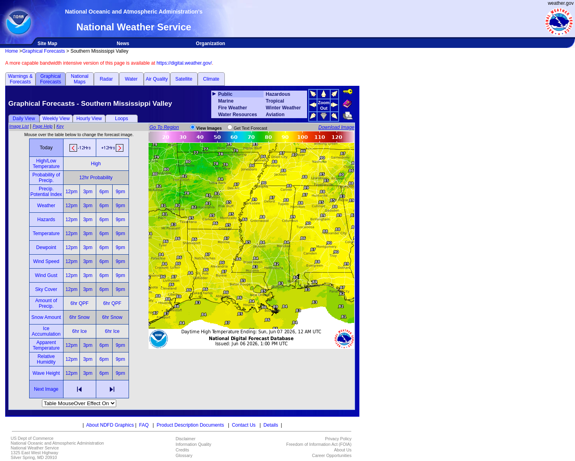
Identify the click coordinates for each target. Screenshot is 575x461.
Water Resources (237, 114)
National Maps (79, 79)
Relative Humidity (46, 359)
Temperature (46, 233)
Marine (226, 101)
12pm (71, 191)
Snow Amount (46, 317)
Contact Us (244, 425)
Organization (210, 43)
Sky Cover (46, 289)
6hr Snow (79, 317)
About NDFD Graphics (110, 425)
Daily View (24, 118)
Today (46, 147)
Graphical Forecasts (43, 51)
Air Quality (157, 79)
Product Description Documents (190, 425)
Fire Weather (232, 108)
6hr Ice (79, 331)
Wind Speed (46, 261)
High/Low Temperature (46, 163)
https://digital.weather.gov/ (184, 63)
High (96, 163)
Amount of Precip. (46, 303)
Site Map (47, 43)
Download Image (336, 127)
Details (271, 425)
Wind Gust (46, 275)
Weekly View (55, 118)
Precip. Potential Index (46, 191)
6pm (104, 191)
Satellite (183, 79)
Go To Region (164, 127)
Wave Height (46, 373)
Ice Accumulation (46, 331)
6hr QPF (79, 303)
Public (225, 94)
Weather (46, 205)
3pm (87, 191)
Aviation (275, 114)
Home (11, 51)
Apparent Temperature (46, 345)
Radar (106, 79)
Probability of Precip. (46, 177)
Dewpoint (46, 247)
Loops (121, 118)
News (123, 43)
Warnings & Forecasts (20, 79)
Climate (211, 79)
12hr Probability (95, 177)
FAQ (144, 425)
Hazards (46, 219)
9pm (120, 191)
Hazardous (278, 94)
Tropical (275, 101)
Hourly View (89, 118)
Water (131, 79)
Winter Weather (283, 108)
